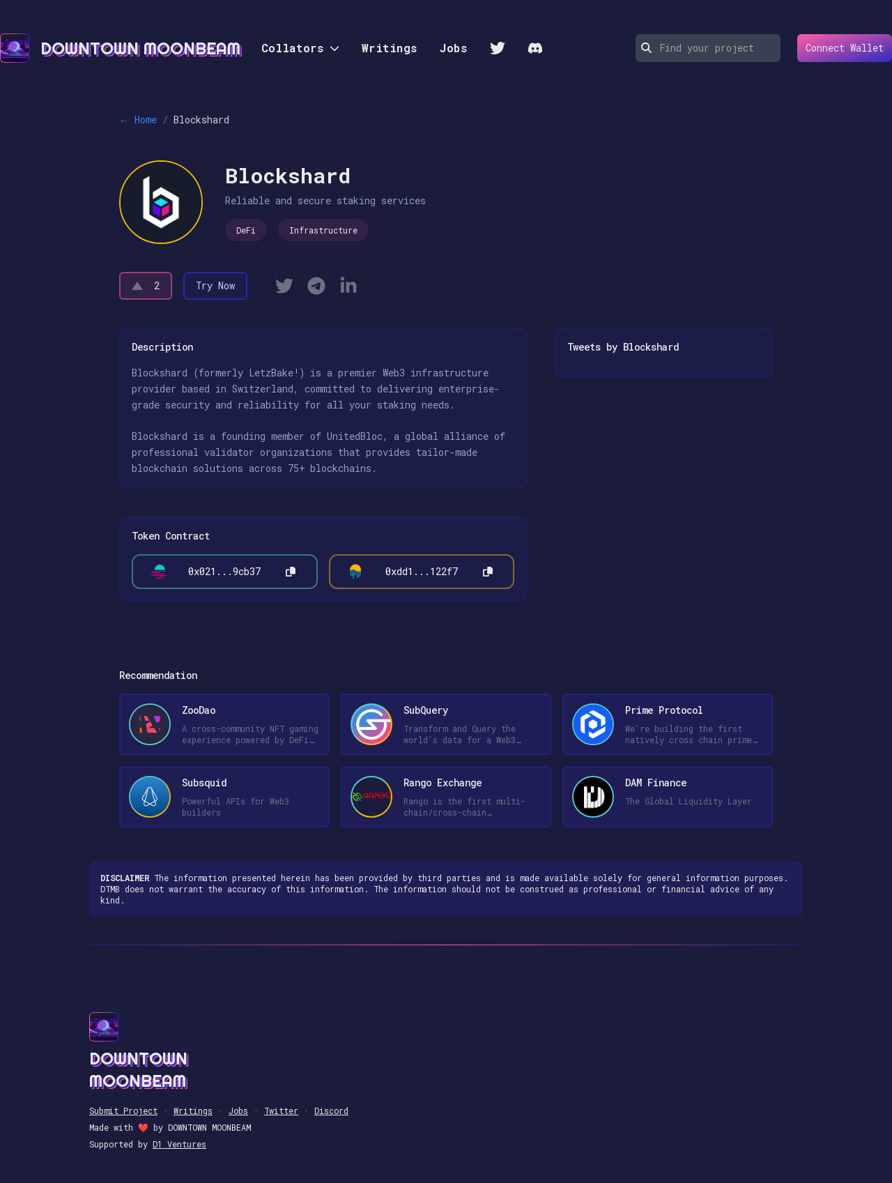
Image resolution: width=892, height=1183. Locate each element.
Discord (331, 1110)
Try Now (215, 285)
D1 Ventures (179, 1144)
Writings (389, 47)
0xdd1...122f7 (421, 571)
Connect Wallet (840, 48)
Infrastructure (323, 230)
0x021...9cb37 (224, 571)
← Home (138, 119)
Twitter (281, 1110)
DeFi (246, 230)
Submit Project (123, 1110)
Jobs (454, 47)
